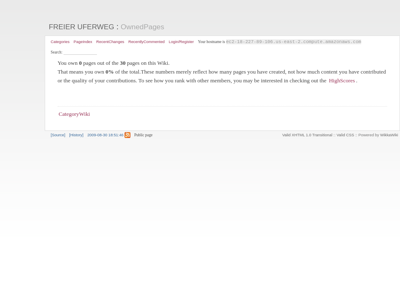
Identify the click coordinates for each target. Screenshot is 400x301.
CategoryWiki (74, 114)
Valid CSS (345, 135)
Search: (57, 53)
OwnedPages (142, 27)
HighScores (342, 81)
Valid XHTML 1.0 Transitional (307, 135)
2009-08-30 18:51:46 (105, 135)
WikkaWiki (389, 135)
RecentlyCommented (146, 42)
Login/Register (181, 42)
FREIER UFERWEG (82, 27)
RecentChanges (110, 42)
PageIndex (83, 42)
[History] (76, 135)
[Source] (58, 135)
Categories (60, 42)
